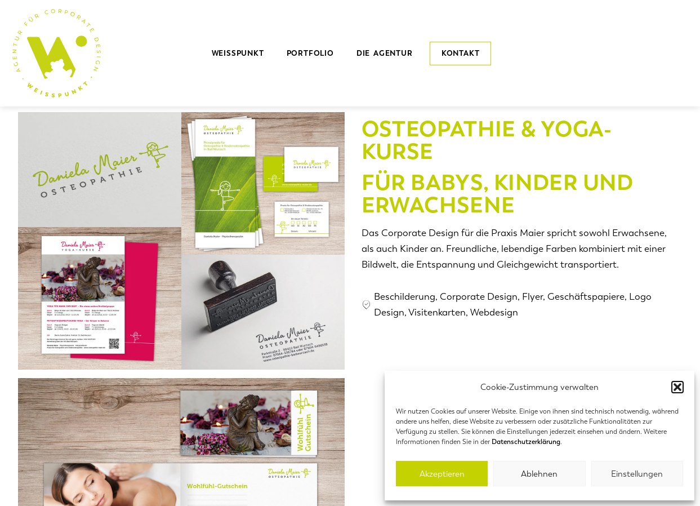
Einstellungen (637, 474)
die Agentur (387, 53)
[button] (677, 387)
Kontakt (461, 53)
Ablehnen (539, 474)
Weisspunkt (238, 53)
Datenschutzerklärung (526, 441)
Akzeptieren (442, 474)
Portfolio (310, 53)
